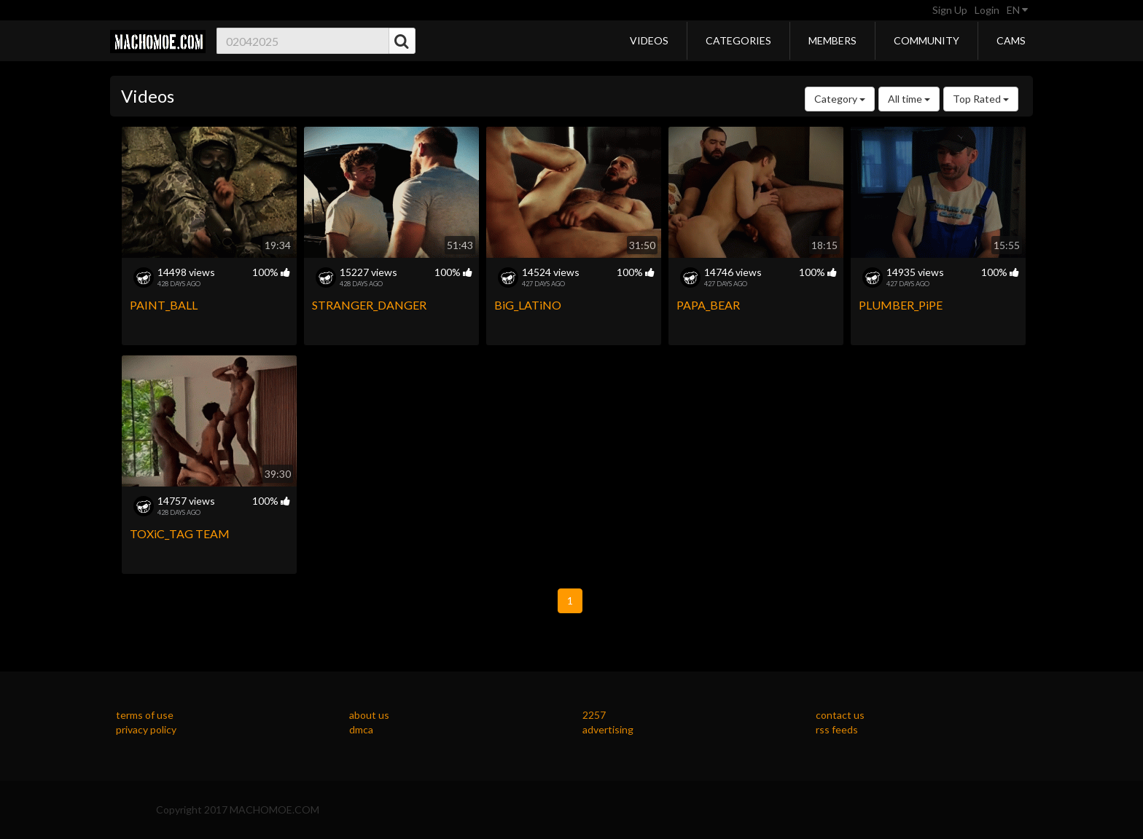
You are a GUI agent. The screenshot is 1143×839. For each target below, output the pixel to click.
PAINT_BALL (164, 305)
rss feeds (837, 729)
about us (369, 715)
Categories (738, 40)
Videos (649, 40)
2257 (594, 715)
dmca (361, 729)
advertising (607, 729)
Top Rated (981, 98)
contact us (840, 715)
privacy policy (146, 729)
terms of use (144, 715)
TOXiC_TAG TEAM (180, 533)
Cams (1011, 40)
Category (839, 98)
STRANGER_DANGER (369, 305)
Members (832, 40)
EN (1017, 10)
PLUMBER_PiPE (901, 305)
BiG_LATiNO (527, 305)
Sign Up (949, 10)
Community (926, 40)
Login (987, 10)
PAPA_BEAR (708, 305)
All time (909, 98)
